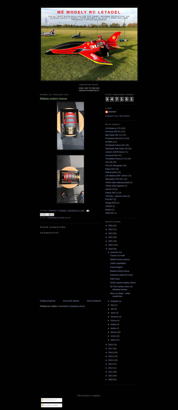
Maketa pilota (111, 172)
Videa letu (109, 213)
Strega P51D (110, 203)
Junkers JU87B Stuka (114, 152)
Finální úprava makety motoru (123, 283)
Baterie (108, 210)
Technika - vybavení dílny (116, 196)
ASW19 (108, 206)
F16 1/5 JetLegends (114, 165)
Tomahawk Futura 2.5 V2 (58, 218)
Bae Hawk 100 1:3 (113, 135)
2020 (110, 245)
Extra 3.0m (110, 169)
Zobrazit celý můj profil (117, 116)
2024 (110, 229)
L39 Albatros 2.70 (112, 128)
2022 (110, 237)
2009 (110, 379)
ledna (113, 340)
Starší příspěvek (94, 301)
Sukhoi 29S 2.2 (112, 193)
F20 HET (109, 199)
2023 (110, 233)
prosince (115, 252)
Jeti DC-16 (110, 189)
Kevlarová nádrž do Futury (121, 275)
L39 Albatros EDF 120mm (116, 176)
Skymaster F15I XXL (114, 179)
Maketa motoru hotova (119, 259)
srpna (113, 313)
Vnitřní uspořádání (118, 263)
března (114, 332)
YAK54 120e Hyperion (114, 186)
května (114, 324)
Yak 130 (108, 162)
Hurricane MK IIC (112, 131)
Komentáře (50, 405)
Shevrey (112, 112)
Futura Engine (116, 267)
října (113, 305)
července (115, 317)
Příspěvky (49, 400)
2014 (110, 360)
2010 (110, 376)
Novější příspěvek (47, 301)
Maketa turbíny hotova (119, 271)
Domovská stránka (71, 301)
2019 (110, 249)
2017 (110, 348)
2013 (110, 364)
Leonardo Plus (111, 155)
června (114, 320)
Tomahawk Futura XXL (115, 145)
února (113, 336)
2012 (110, 368)
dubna (114, 328)
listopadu (115, 301)
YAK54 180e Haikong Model (117, 182)
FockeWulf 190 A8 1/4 (114, 138)
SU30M (108, 142)
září (112, 309)
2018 (110, 345)
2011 (110, 372)
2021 (110, 241)
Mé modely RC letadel (89, 12)
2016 (110, 352)
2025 (110, 225)
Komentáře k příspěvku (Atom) (72, 306)
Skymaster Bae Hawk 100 (116, 148)
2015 (110, 356)
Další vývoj (115, 279)
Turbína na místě (117, 255)
